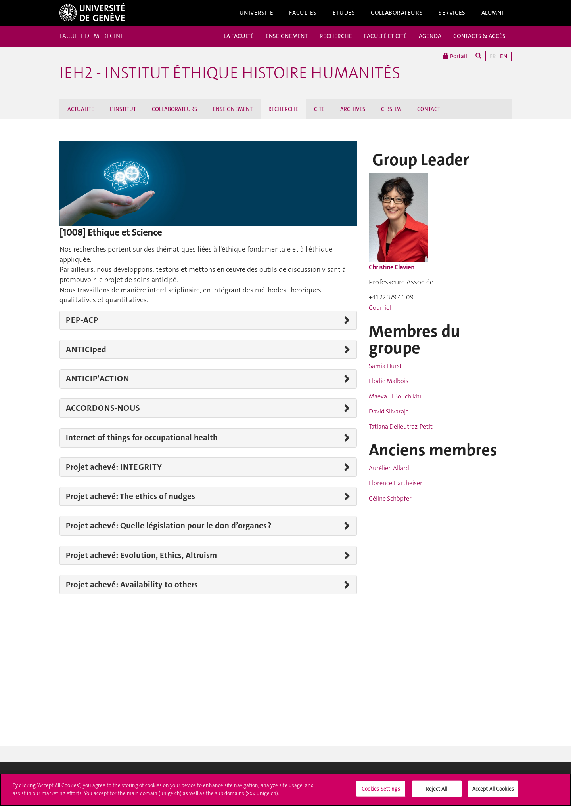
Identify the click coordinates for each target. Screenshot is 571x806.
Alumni (492, 13)
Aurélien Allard (389, 468)
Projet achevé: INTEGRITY (114, 467)
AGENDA (430, 36)
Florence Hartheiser (395, 483)
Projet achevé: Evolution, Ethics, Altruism (141, 555)
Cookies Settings (381, 791)
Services (452, 13)
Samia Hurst (385, 366)
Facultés (303, 13)
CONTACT (428, 108)
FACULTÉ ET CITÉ (385, 36)
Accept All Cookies (493, 791)
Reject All (436, 791)
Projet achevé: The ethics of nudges (130, 496)
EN (503, 56)
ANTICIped (86, 349)
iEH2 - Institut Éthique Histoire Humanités (229, 73)
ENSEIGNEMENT (287, 36)
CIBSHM (391, 108)
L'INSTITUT (123, 108)
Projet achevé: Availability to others (132, 584)
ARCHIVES (352, 108)
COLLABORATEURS (174, 108)
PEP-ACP (82, 320)
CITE (319, 108)
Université (257, 13)
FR (493, 56)
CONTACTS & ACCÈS (479, 36)
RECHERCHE (336, 36)
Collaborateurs (397, 13)
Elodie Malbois (388, 381)
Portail (455, 56)
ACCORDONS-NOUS (103, 408)
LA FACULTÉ (239, 36)
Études (344, 13)
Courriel (380, 307)
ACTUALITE (80, 108)
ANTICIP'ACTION (97, 378)
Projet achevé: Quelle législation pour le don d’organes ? (168, 525)
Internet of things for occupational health (142, 438)
